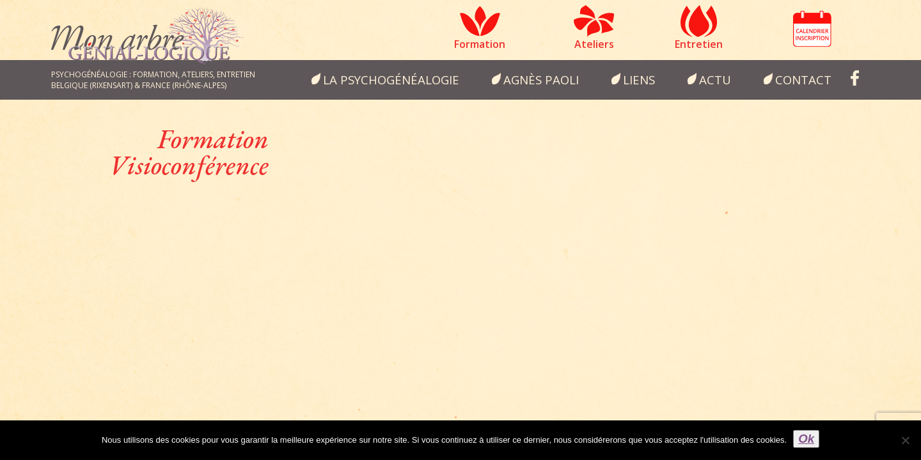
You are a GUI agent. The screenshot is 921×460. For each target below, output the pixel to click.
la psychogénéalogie (391, 80)
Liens (639, 80)
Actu (715, 80)
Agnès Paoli (541, 80)
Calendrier (812, 29)
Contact (803, 80)
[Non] (905, 440)
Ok (806, 438)
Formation (479, 44)
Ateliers (594, 44)
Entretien (699, 44)
